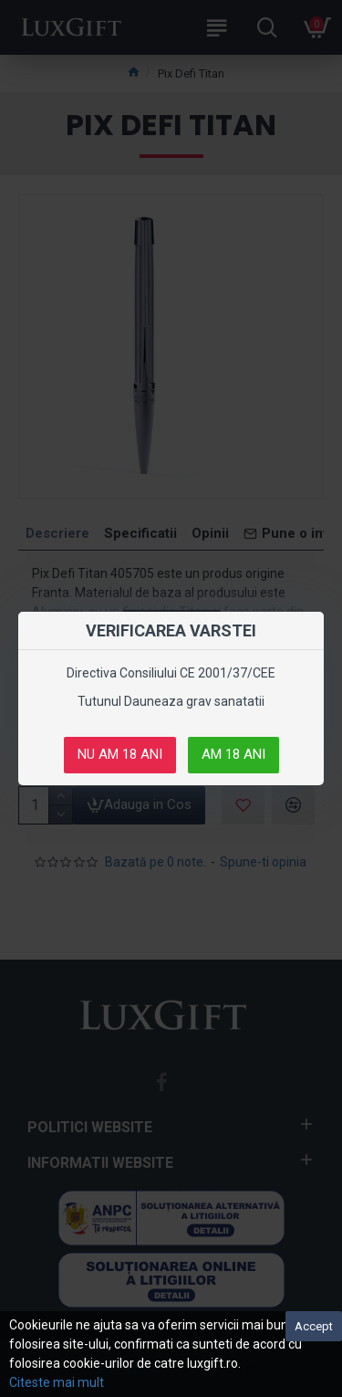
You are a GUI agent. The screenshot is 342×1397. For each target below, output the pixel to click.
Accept (314, 1326)
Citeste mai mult (56, 1382)
